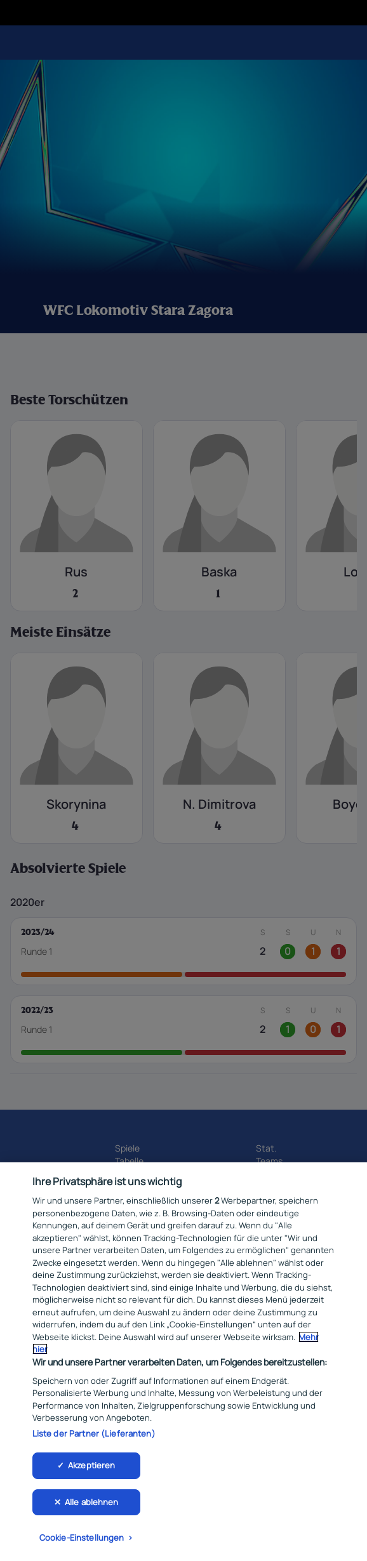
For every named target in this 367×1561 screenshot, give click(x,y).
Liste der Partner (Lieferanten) (94, 1437)
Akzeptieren (91, 1469)
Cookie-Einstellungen (81, 1542)
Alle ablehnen (92, 1505)
